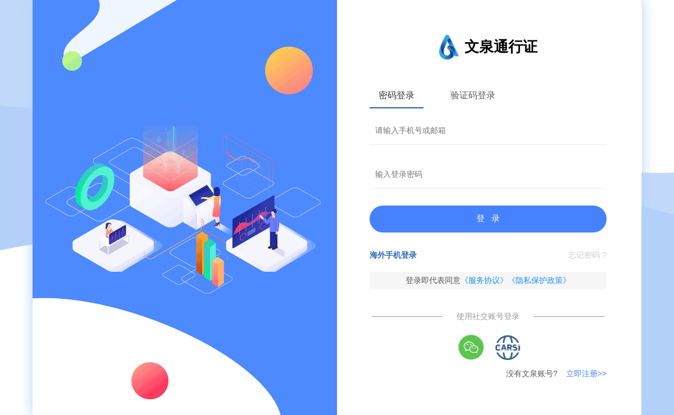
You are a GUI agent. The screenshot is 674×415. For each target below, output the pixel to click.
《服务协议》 (484, 280)
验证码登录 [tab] (472, 95)
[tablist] (488, 95)
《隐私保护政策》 (539, 280)
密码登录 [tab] (397, 95)
